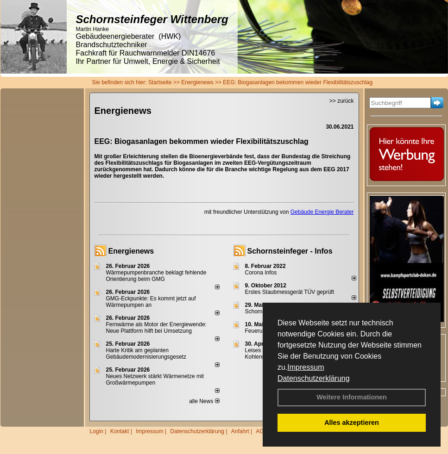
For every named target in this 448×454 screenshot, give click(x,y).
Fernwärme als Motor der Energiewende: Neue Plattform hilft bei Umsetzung (156, 327)
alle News (204, 401)
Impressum (305, 367)
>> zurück (341, 101)
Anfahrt (240, 431)
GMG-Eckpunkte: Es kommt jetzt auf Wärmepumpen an (151, 301)
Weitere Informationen (351, 397)
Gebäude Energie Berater (322, 212)
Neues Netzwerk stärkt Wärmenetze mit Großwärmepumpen (155, 379)
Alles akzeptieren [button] (351, 422)
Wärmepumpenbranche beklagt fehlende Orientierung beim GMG (156, 275)
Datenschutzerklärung (314, 378)
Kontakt (119, 431)
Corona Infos (261, 272)
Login (96, 431)
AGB (261, 431)
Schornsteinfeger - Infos (290, 251)
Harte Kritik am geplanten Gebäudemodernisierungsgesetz (146, 353)
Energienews (131, 251)
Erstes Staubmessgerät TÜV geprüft (289, 292)
